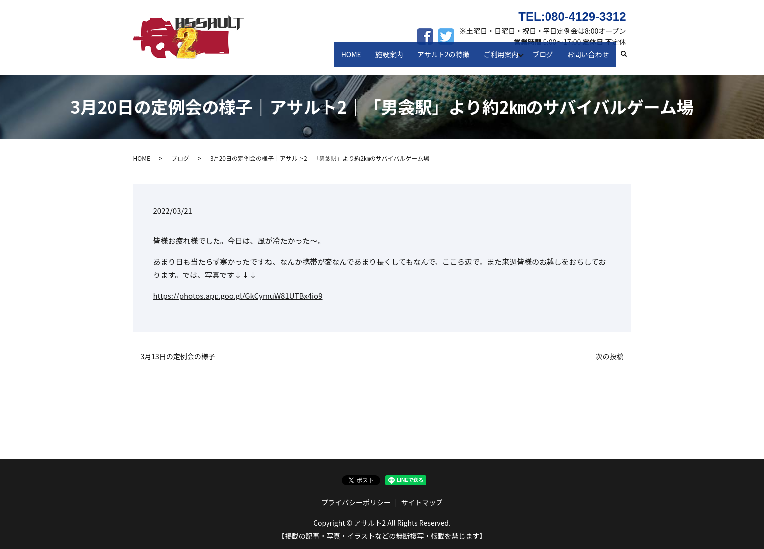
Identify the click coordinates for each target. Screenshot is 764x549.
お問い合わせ (589, 59)
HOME (362, 59)
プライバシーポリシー (356, 502)
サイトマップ (422, 502)
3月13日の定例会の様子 (178, 356)
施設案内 (397, 59)
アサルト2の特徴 (448, 59)
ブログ (547, 59)
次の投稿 (610, 356)
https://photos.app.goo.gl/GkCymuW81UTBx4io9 (238, 295)
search (628, 59)
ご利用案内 (503, 59)
